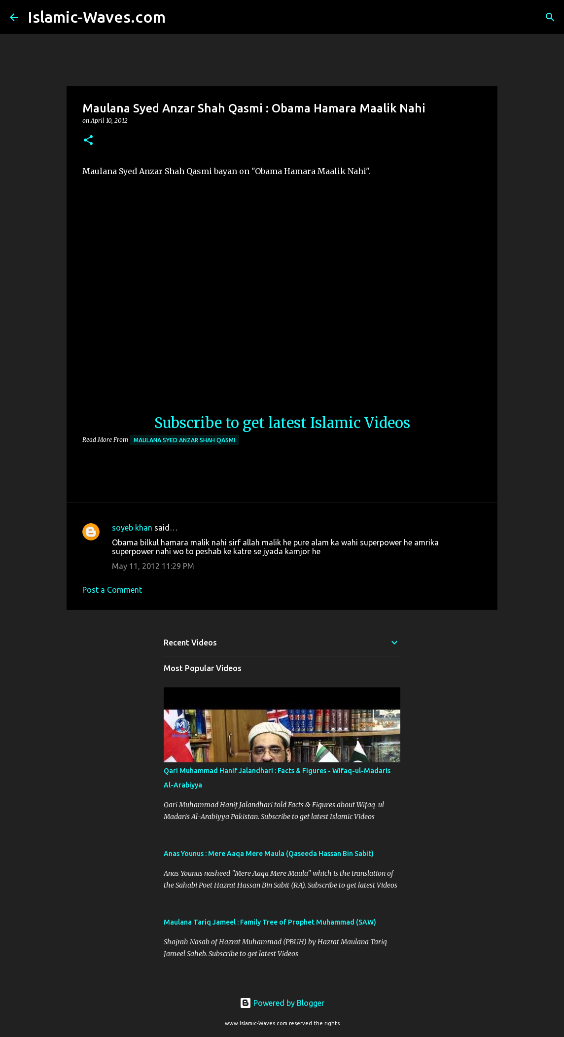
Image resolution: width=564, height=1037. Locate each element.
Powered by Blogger (282, 1003)
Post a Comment (112, 589)
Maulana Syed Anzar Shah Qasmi (184, 440)
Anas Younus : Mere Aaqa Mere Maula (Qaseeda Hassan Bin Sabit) (269, 854)
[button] (88, 140)
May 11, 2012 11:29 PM (153, 566)
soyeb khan (132, 527)
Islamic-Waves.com (97, 17)
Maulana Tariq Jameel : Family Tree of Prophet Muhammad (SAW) (270, 922)
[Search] (179, 17)
